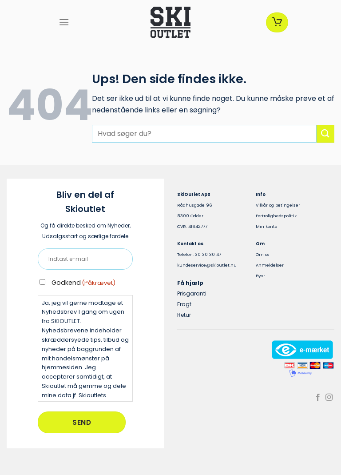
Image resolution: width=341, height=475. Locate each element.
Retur (184, 315)
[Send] (325, 133)
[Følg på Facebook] (317, 398)
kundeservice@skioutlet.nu (207, 265)
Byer (260, 276)
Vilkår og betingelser (278, 205)
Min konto (266, 226)
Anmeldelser (270, 265)
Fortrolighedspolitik (276, 216)
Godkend (83, 282)
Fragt (184, 304)
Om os (263, 254)
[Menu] (64, 22)
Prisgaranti (191, 293)
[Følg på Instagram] (329, 398)
